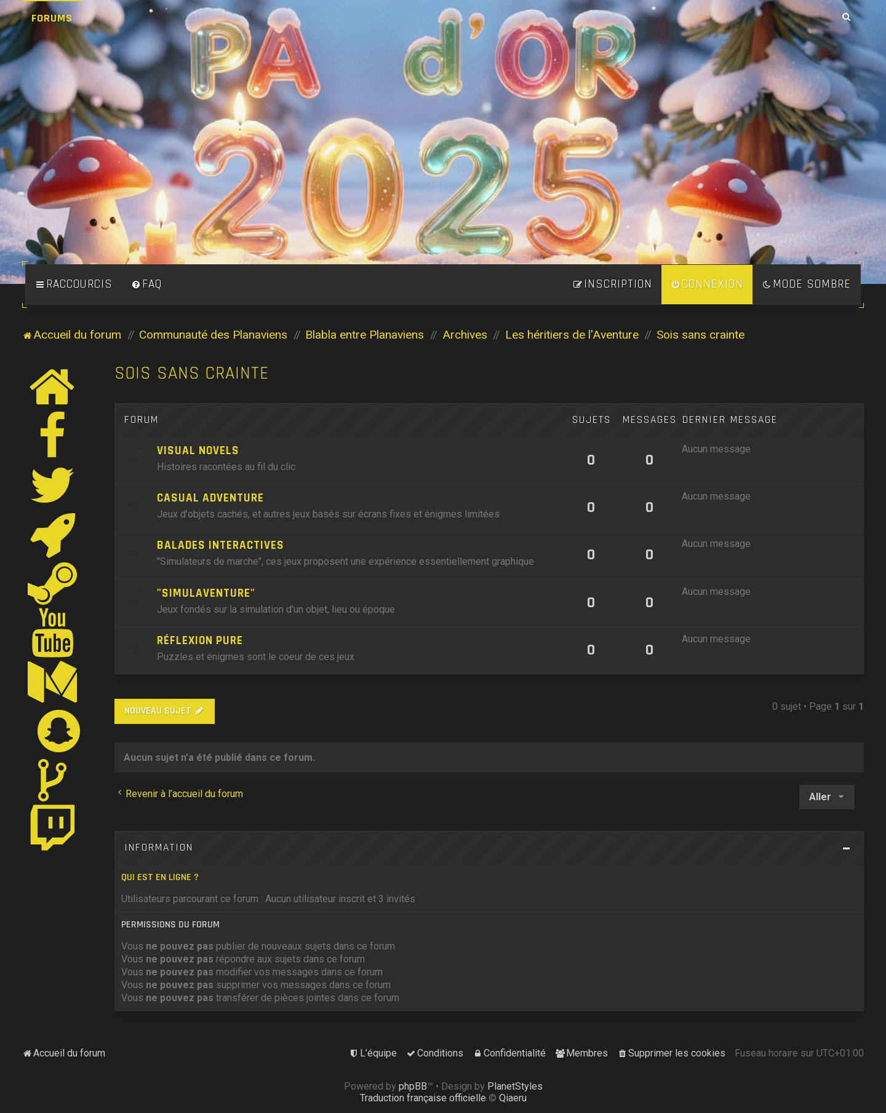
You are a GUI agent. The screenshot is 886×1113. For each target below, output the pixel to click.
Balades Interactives (220, 545)
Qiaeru (513, 1098)
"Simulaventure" (206, 593)
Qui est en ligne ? (160, 877)
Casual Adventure (210, 498)
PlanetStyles (515, 1086)
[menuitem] (146, 284)
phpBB (413, 1086)
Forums (52, 18)
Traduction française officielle (423, 1098)
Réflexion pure (200, 640)
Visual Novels (198, 450)
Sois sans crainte (191, 373)
